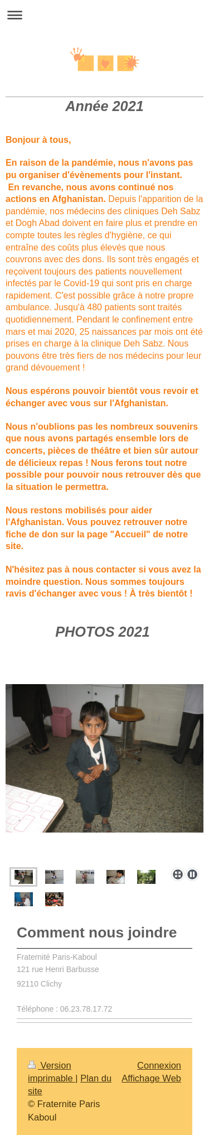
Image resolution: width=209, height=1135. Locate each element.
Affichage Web (151, 1078)
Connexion (159, 1065)
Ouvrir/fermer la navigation (104, 15)
